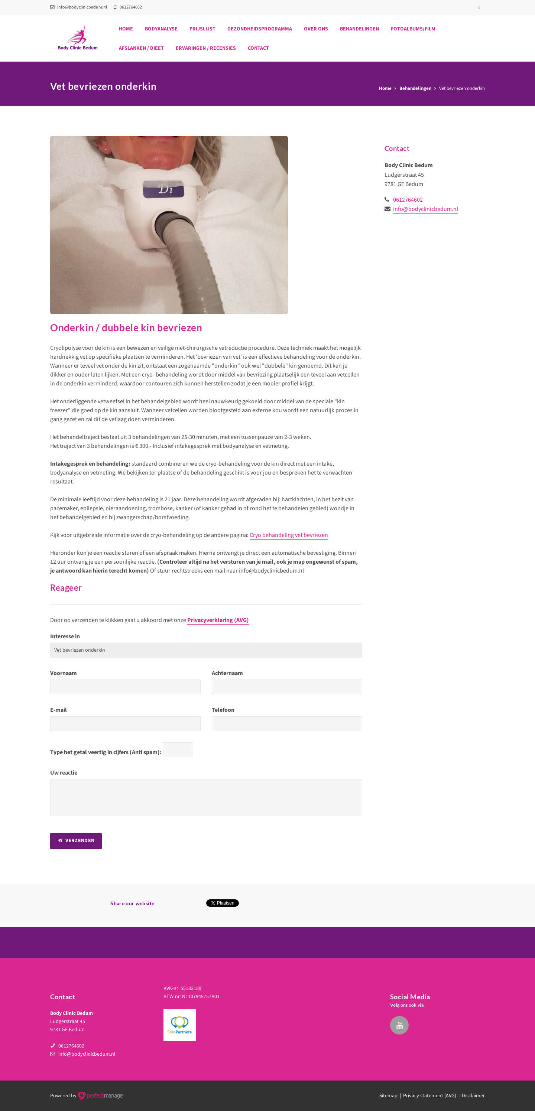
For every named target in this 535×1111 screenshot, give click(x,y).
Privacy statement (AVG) (429, 1095)
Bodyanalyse (161, 29)
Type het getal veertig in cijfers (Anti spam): (106, 752)
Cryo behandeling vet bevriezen (289, 535)
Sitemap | (391, 1095)
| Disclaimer (470, 1095)
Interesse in (65, 636)
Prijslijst (202, 29)
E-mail (58, 710)
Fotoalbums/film (413, 29)
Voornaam (63, 673)
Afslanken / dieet (141, 48)
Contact (258, 48)
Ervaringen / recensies (206, 48)
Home (126, 29)
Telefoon (223, 710)
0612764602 (408, 200)
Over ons (316, 29)
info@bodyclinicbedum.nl (78, 7)
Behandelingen (359, 29)
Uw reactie (63, 773)
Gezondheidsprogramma (259, 29)
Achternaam (227, 673)
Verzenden (76, 840)
